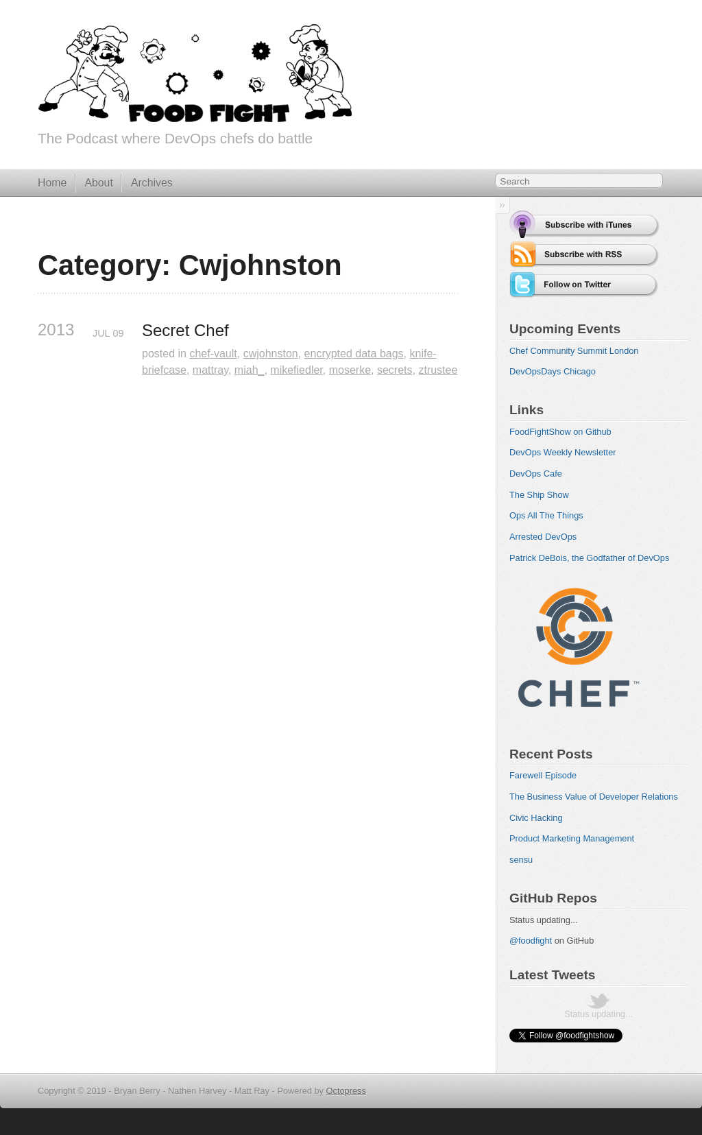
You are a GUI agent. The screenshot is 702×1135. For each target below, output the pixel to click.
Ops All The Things (546, 515)
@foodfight (530, 940)
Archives (152, 183)
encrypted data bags (354, 353)
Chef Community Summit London (573, 351)
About (98, 183)
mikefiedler (296, 370)
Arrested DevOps (543, 536)
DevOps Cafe (535, 473)
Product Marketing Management (571, 838)
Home (52, 183)
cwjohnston (270, 353)
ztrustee (437, 370)
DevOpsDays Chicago (552, 371)
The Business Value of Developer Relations (593, 796)
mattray (210, 370)
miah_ (249, 370)
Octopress (346, 1091)
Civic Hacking (536, 818)
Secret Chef (185, 330)
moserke (350, 370)
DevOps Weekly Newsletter (562, 452)
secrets (395, 370)
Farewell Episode (543, 775)
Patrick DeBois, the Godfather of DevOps (589, 558)
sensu (521, 860)
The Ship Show (539, 495)
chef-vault (213, 353)
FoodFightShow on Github (560, 432)
